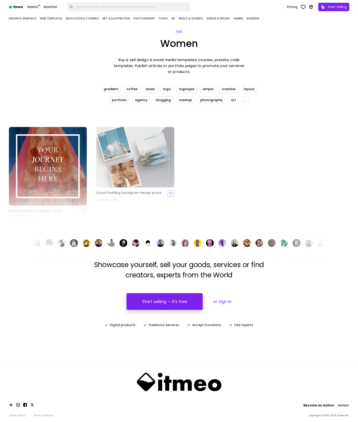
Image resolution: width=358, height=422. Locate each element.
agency (141, 100)
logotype (186, 89)
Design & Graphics (22, 18)
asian (150, 89)
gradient (111, 89)
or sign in (222, 301)
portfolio (119, 100)
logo (167, 89)
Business (253, 18)
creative (228, 89)
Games (238, 18)
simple (208, 89)
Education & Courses (82, 18)
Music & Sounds (191, 18)
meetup (185, 100)
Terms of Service (43, 415)
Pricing (292, 7)
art (233, 100)
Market (33, 7)
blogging (163, 100)
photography (211, 100)
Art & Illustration (116, 18)
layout (249, 89)
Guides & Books (218, 18)
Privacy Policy (17, 415)
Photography (144, 18)
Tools (163, 18)
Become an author (318, 405)
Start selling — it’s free (164, 301)
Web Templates (51, 18)
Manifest (51, 7)
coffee (131, 89)
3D (173, 18)
